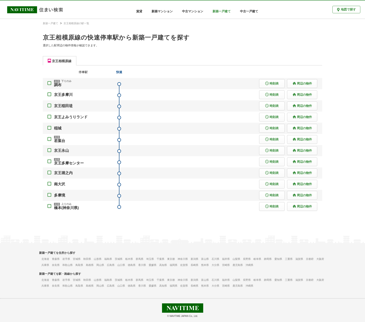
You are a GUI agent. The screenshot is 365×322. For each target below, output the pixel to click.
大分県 (215, 265)
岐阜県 (257, 259)
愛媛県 (152, 265)
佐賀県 (184, 265)
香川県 (142, 265)
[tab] (59, 60)
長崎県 (194, 265)
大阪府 (320, 259)
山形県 (97, 259)
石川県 (215, 259)
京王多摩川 (63, 95)
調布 (57, 85)
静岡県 (268, 259)
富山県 (205, 259)
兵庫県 (45, 265)
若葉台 (59, 141)
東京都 (171, 259)
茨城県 (118, 259)
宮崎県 (226, 265)
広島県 (111, 265)
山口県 (121, 265)
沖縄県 (249, 265)
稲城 (57, 128)
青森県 (56, 259)
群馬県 (139, 259)
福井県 (226, 259)
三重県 (289, 259)
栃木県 (129, 259)
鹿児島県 (238, 265)
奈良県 (56, 265)
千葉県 (160, 259)
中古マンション (192, 11)
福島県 (108, 259)
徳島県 (131, 265)
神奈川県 (183, 259)
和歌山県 (67, 265)
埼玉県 (150, 259)
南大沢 (59, 184)
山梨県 (236, 259)
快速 (119, 72)
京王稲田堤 (63, 106)
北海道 (45, 259)
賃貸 (139, 11)
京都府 (310, 259)
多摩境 (59, 195)
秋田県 (87, 259)
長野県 (247, 259)
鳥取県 (79, 265)
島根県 (90, 265)
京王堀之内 (63, 173)
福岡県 (173, 265)
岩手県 (66, 259)
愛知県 (278, 259)
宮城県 (77, 259)
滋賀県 (299, 259)
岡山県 (100, 265)
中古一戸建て (249, 11)
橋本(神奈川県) (66, 208)
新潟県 (194, 259)
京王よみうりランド (71, 117)
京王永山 (61, 151)
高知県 (163, 265)
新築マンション (162, 11)
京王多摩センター (69, 163)
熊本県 (205, 265)
